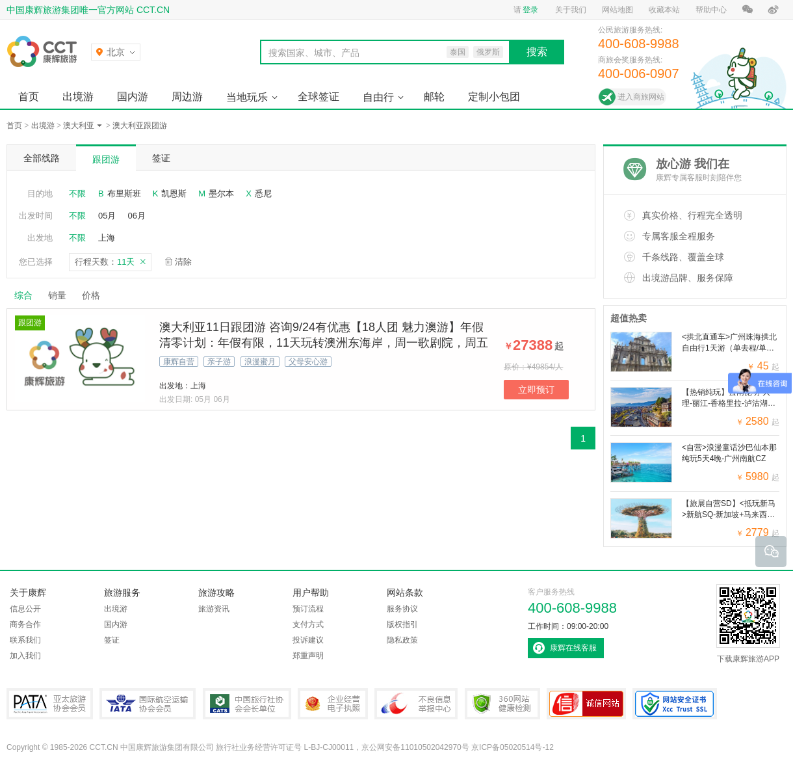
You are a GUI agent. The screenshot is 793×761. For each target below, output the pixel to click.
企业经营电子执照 (333, 703)
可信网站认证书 (586, 703)
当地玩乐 (247, 97)
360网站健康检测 (502, 703)
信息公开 (25, 608)
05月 (107, 215)
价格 (96, 295)
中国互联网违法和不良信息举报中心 (416, 703)
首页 (28, 96)
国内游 (132, 96)
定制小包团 (494, 96)
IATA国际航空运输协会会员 (147, 703)
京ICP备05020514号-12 (512, 747)
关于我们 (570, 9)
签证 (161, 158)
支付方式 (308, 624)
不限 (77, 193)
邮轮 (434, 96)
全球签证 (318, 96)
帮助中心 (711, 9)
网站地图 (617, 9)
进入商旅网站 (641, 96)
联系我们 (25, 640)
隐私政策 (402, 640)
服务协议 (402, 608)
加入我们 (25, 655)
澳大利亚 (78, 125)
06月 (136, 215)
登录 (530, 9)
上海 (106, 238)
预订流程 (308, 608)
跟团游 (106, 159)
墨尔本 (221, 193)
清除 (183, 262)
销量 (57, 295)
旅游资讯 (213, 608)
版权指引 (402, 624)
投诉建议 (308, 640)
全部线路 (41, 158)
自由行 (378, 97)
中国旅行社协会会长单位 (247, 703)
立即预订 (536, 389)
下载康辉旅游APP (748, 623)
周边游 (187, 96)
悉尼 (263, 193)
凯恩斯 (174, 193)
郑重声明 (308, 655)
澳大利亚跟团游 (139, 125)
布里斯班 (124, 193)
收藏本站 (664, 9)
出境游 (78, 96)
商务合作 (25, 624)
